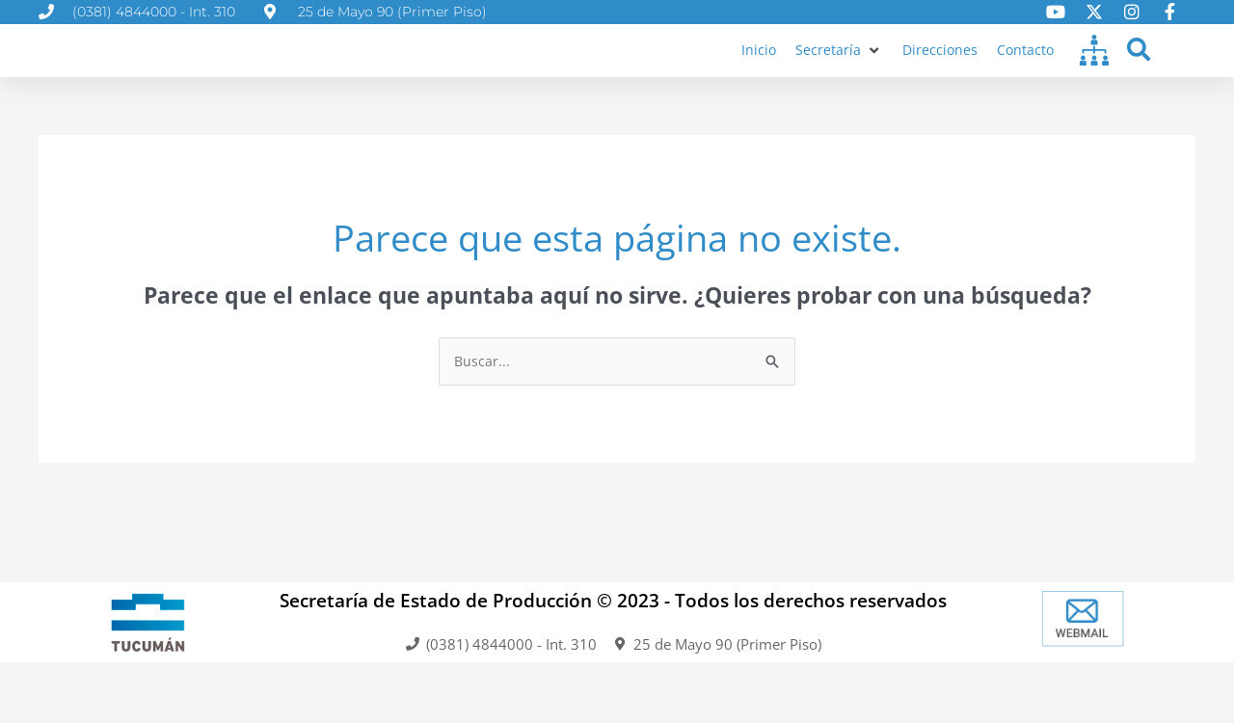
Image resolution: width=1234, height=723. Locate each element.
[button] (835, 68)
